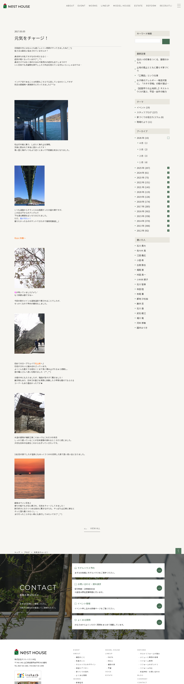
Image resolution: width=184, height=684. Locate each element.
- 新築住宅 (79, 654)
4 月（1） (144, 140)
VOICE (108, 643)
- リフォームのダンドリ (148, 636)
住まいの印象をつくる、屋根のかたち (153, 59)
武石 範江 (141, 305)
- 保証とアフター (82, 639)
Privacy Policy (21, 681)
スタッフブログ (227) (147, 111)
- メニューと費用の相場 (148, 629)
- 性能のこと (80, 632)
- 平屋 (109, 639)
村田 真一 (141, 266)
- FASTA (110, 629)
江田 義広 (141, 247)
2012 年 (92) (153, 222)
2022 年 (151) (153, 174)
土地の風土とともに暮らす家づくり (153, 67)
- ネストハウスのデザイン (85, 636)
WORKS (91, 9)
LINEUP (103, 9)
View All (95, 529)
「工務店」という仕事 (147, 74)
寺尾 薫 (140, 286)
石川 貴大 (141, 238)
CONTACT (142, 654)
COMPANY (142, 650)
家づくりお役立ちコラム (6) (150, 115)
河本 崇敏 (141, 315)
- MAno (110, 632)
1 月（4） (144, 155)
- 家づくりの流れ (82, 643)
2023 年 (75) (153, 169)
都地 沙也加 (142, 291)
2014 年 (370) (153, 213)
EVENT (79, 9)
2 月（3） (144, 150)
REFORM (149, 9)
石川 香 (140, 300)
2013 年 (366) (153, 218)
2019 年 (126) (153, 189)
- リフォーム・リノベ (83, 658)
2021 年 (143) (153, 179)
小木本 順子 (142, 271)
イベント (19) (143, 106)
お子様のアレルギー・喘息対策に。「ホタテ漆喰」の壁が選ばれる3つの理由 (153, 80)
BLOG (140, 647)
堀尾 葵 (140, 262)
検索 (166, 40)
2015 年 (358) (153, 208)
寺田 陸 (140, 281)
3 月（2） (144, 145)
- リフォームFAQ (145, 639)
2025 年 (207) (153, 160)
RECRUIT (163, 9)
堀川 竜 (140, 310)
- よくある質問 (81, 647)
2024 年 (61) (153, 165)
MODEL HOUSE (120, 9)
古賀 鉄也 (141, 257)
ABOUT (68, 9)
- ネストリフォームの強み (149, 625)
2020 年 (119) (153, 184)
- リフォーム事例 (146, 632)
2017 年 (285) (153, 198)
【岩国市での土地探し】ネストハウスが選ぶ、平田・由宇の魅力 (153, 88)
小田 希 (140, 252)
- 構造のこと (80, 629)
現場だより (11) (144, 120)
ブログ (27, 553)
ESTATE (136, 9)
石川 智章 (141, 276)
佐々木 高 (141, 242)
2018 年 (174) (153, 193)
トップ (17, 553)
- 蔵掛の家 (111, 636)
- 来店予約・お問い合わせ (149, 643)
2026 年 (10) (153, 136)
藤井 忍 (140, 295)
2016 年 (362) (153, 203)
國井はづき (142, 320)
